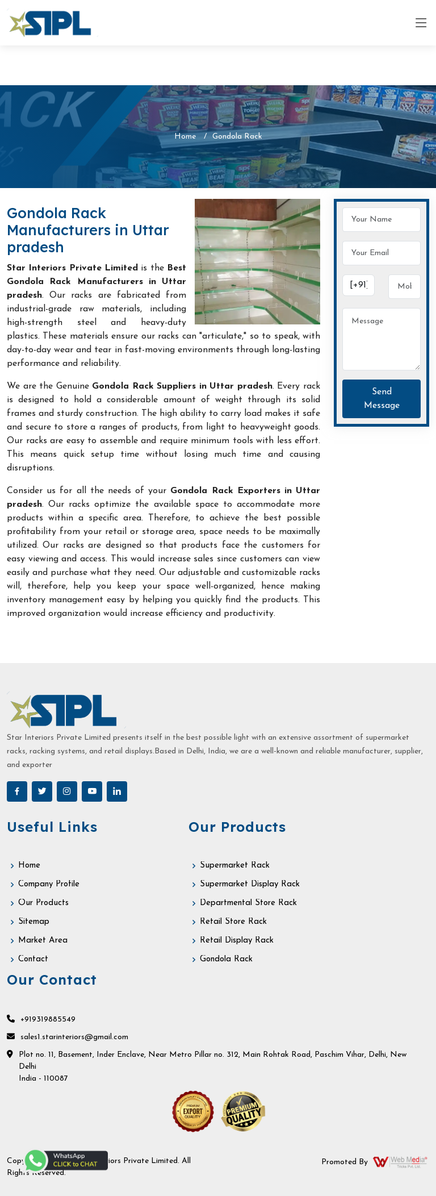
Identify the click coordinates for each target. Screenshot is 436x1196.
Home (185, 136)
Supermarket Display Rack (250, 884)
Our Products (43, 903)
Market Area (43, 940)
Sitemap (33, 922)
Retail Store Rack (233, 922)
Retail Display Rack (237, 940)
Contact (33, 959)
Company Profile (48, 884)
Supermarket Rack (235, 865)
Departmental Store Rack (248, 903)
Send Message (382, 398)
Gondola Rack (226, 959)
